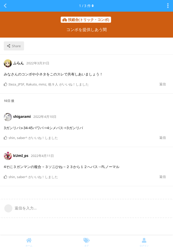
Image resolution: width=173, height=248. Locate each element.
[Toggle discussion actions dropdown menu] (168, 6)
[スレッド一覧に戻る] (5, 6)
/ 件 (86, 5)
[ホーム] (29, 241)
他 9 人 (53, 84)
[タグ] (86, 241)
